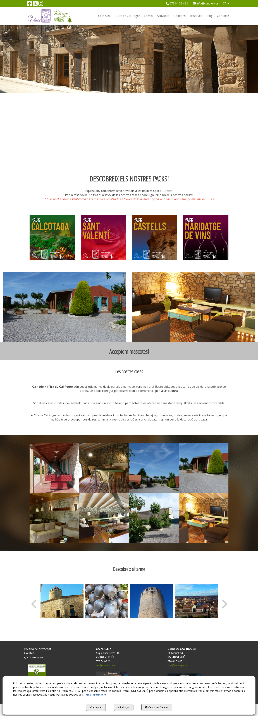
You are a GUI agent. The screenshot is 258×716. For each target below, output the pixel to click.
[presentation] (34, 604)
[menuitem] (177, 3)
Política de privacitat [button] (37, 649)
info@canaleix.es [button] (206, 3)
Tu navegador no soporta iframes (129, 136)
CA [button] (226, 3)
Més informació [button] (96, 694)
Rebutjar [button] (124, 707)
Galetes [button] (29, 653)
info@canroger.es (177, 665)
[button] (29, 4)
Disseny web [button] (34, 657)
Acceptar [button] (96, 707)
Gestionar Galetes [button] (156, 707)
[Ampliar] (54, 468)
